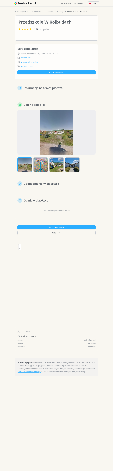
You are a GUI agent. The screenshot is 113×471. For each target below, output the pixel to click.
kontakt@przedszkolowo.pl (29, 371)
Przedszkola (36, 11)
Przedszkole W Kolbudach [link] (77, 11)
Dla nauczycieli (66, 3)
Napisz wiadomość (56, 72)
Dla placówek (80, 3)
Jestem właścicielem (56, 227)
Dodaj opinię (56, 233)
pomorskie (49, 11)
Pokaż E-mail (26, 58)
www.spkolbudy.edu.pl (29, 62)
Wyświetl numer (27, 66)
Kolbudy (60, 11)
